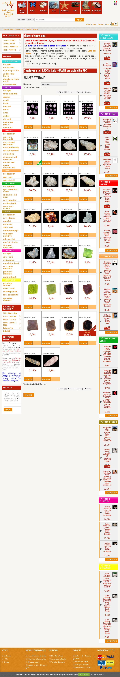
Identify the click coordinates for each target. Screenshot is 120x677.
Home (94, 24)
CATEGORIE (7, 56)
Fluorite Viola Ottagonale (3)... (30, 314)
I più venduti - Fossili (108, 422)
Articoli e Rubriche (9, 316)
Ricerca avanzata (16, 29)
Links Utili (6, 331)
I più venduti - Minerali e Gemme (106, 36)
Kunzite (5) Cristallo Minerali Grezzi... (49, 350)
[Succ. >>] (80, 92)
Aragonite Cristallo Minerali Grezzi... (49, 206)
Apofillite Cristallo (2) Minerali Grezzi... (68, 134)
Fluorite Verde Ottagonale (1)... (85, 242)
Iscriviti (8, 409)
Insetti (32, 6)
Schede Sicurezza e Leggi (10, 323)
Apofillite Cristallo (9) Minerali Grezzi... (31, 206)
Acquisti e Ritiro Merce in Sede (36, 666)
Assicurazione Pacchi (58, 659)
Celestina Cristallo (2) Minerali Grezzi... (86, 206)
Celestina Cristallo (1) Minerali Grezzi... (68, 206)
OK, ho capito (84, 674)
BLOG (107, 24)
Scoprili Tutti (112, 107)
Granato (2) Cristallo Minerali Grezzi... (68, 314)
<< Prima (60, 92)
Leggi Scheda (28, 127)
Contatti (101, 24)
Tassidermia (86, 6)
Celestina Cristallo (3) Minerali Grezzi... (31, 242)
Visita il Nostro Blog (10, 313)
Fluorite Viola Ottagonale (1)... (67, 278)
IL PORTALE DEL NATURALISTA (8, 307)
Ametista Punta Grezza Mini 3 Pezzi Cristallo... (32, 134)
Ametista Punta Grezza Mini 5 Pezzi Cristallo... (32, 98)
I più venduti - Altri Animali (107, 339)
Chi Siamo (7, 656)
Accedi (88, 24)
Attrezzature (96, 6)
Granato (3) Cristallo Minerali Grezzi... (86, 314)
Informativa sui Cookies (83, 668)
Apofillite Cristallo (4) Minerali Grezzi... (86, 134)
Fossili (75, 6)
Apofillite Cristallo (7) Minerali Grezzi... (68, 170)
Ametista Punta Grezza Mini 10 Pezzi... (50, 98)
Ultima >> (88, 92)
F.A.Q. (6, 659)
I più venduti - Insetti (108, 114)
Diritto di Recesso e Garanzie (83, 657)
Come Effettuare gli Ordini (37, 656)
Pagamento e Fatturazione (37, 659)
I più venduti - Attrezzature (105, 566)
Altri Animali (64, 6)
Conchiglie (43, 6)
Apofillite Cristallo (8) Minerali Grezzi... (86, 170)
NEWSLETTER (7, 387)
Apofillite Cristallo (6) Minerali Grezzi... (50, 170)
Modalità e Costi (57, 656)
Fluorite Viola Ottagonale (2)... (85, 278)
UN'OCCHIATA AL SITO (11, 35)
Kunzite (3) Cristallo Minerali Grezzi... (31, 350)
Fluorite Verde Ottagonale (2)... (30, 278)
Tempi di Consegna (58, 662)
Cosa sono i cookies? (97, 674)
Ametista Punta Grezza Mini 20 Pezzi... (87, 98)
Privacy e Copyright (82, 665)
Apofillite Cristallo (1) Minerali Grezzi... (50, 134)
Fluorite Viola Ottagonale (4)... (48, 314)
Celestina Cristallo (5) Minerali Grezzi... (68, 242)
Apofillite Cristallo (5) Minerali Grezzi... (31, 170)
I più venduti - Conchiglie (105, 183)
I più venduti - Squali (108, 256)
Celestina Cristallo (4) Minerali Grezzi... (50, 242)
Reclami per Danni (81, 661)
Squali (54, 6)
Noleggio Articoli (33, 662)
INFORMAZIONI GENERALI (8, 338)
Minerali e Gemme (22, 7)
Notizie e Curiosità (9, 319)
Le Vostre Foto (8, 328)
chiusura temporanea (34, 35)
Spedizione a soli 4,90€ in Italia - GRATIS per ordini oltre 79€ (55, 70)
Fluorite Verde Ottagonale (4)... (48, 278)
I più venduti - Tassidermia (105, 500)
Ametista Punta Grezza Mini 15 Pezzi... (69, 98)
